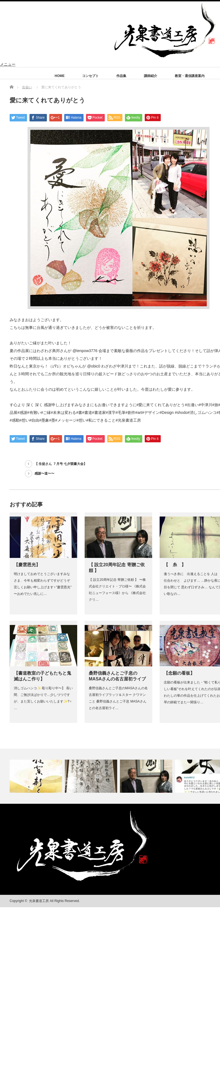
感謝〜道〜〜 (44, 473)
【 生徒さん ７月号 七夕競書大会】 (60, 464)
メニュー (7, 64)
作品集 (121, 76)
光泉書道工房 (39, 901)
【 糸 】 (175, 564)
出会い (27, 87)
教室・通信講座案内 (190, 76)
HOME (60, 76)
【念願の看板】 (179, 673)
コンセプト (90, 76)
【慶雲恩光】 (27, 564)
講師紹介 (150, 76)
